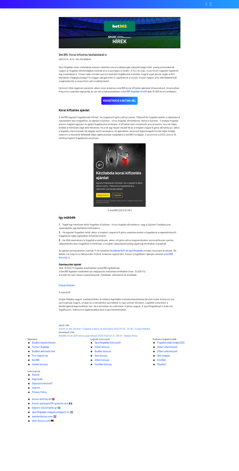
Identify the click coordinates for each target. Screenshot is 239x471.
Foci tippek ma (36, 409)
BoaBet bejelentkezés (40, 396)
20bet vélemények (164, 405)
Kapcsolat (94, 436)
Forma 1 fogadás (37, 400)
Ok (200, 465)
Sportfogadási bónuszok (105, 396)
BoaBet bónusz (99, 405)
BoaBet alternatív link (40, 405)
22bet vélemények (164, 400)
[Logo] (119, 443)
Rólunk (79, 436)
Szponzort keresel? (117, 436)
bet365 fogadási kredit (135, 91)
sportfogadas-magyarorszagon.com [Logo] (44, 4)
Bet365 (31, 414)
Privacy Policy (156, 436)
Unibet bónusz (36, 418)
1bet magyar (160, 409)
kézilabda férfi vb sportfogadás (126, 250)
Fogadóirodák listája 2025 (168, 396)
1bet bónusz (97, 409)
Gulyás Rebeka (92, 285)
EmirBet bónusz (100, 418)
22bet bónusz (98, 400)
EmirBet (158, 414)
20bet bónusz (98, 414)
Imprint (138, 436)
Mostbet (158, 418)
